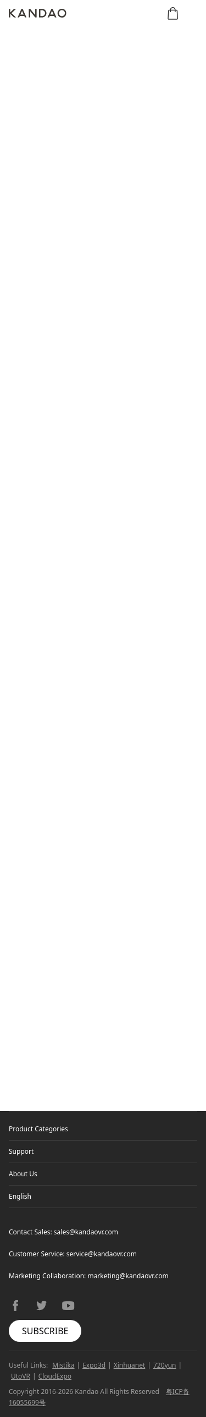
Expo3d (93, 1365)
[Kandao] (37, 13)
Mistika (63, 1365)
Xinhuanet (130, 1365)
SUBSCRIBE (45, 1331)
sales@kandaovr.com (86, 1232)
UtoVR (20, 1376)
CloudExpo (54, 1376)
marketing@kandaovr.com (127, 1275)
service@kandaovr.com (101, 1254)
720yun (164, 1365)
